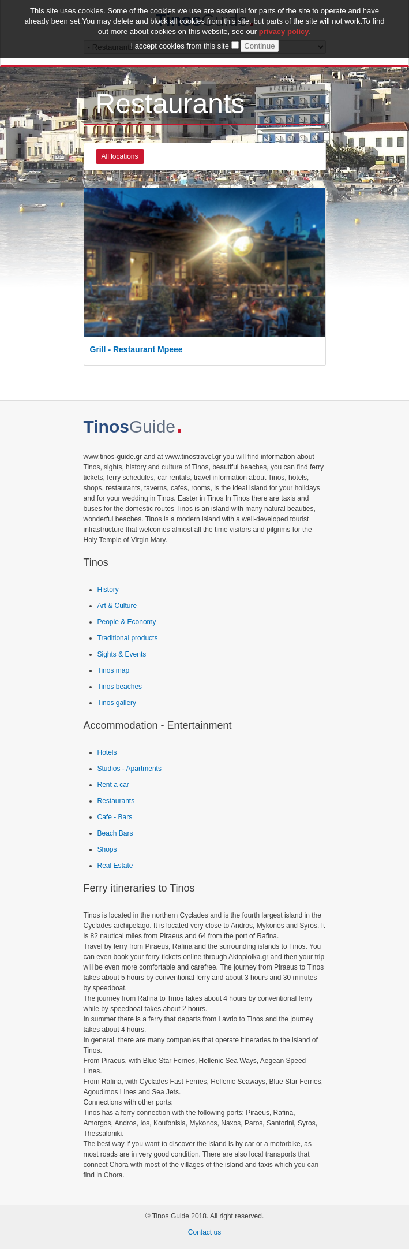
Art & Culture (117, 606)
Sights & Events (122, 654)
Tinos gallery (117, 703)
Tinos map (113, 670)
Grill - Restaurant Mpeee (136, 349)
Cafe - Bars (115, 817)
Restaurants (116, 801)
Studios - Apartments (129, 769)
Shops (107, 849)
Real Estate (115, 866)
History (108, 590)
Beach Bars (115, 833)
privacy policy (284, 28)
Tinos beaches (119, 687)
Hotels (107, 752)
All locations (120, 156)
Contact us (204, 1232)
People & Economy (126, 622)
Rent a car (113, 785)
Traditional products (127, 638)
